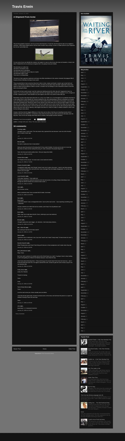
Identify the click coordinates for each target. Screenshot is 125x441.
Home (45, 349)
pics (27, 121)
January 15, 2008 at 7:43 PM (24, 162)
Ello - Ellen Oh (21, 227)
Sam (18, 198)
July (82, 81)
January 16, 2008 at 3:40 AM (24, 209)
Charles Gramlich (22, 165)
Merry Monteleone (22, 250)
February (83, 101)
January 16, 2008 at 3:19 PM (24, 239)
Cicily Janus (20, 269)
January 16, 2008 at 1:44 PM (24, 232)
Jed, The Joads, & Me (94, 368)
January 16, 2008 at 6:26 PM (24, 266)
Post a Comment (20, 313)
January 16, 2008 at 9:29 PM (24, 283)
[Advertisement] (44, 331)
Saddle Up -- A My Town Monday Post (98, 359)
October (83, 90)
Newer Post (17, 349)
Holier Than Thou (93, 377)
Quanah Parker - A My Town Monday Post (99, 339)
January (83, 98)
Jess (18, 187)
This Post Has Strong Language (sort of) (92, 395)
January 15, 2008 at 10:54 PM (25, 194)
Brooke (19, 220)
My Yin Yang (91, 386)
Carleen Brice (21, 157)
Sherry (19, 235)
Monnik (19, 141)
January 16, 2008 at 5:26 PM (24, 247)
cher (18, 306)
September (84, 87)
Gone (82, 412)
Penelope (20, 129)
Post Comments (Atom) (48, 353)
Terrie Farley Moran (22, 287)
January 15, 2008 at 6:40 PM (24, 154)
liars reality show (42, 97)
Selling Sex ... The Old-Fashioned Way (98, 402)
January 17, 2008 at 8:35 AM (24, 302)
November (84, 92)
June (82, 78)
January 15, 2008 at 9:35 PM (24, 183)
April (82, 72)
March (82, 104)
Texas (30, 121)
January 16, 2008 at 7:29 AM (24, 216)
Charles (67, 92)
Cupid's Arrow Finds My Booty (96, 419)
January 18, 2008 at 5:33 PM (24, 310)
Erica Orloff (53, 97)
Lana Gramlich (22, 92)
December (84, 95)
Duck (18, 212)
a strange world (21, 121)
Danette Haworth (22, 243)
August (83, 84)
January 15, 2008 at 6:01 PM (24, 138)
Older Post (72, 349)
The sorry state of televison (39, 121)
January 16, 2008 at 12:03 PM (25, 224)
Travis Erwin (22, 6)
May (82, 75)
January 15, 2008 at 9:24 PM (24, 172)
